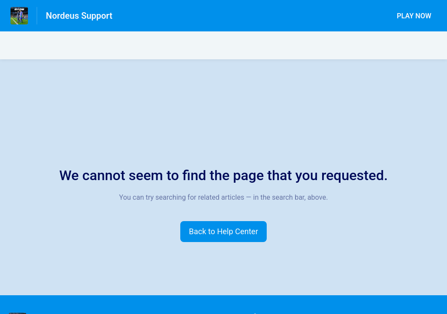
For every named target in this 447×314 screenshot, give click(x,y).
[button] (223, 231)
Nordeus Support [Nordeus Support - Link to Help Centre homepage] (79, 15)
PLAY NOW (414, 16)
